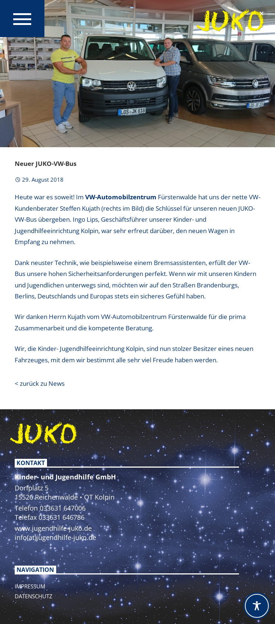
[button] (262, 13)
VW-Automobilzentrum (120, 197)
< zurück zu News (40, 383)
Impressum (30, 586)
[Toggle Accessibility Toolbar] (256, 605)
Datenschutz (34, 596)
